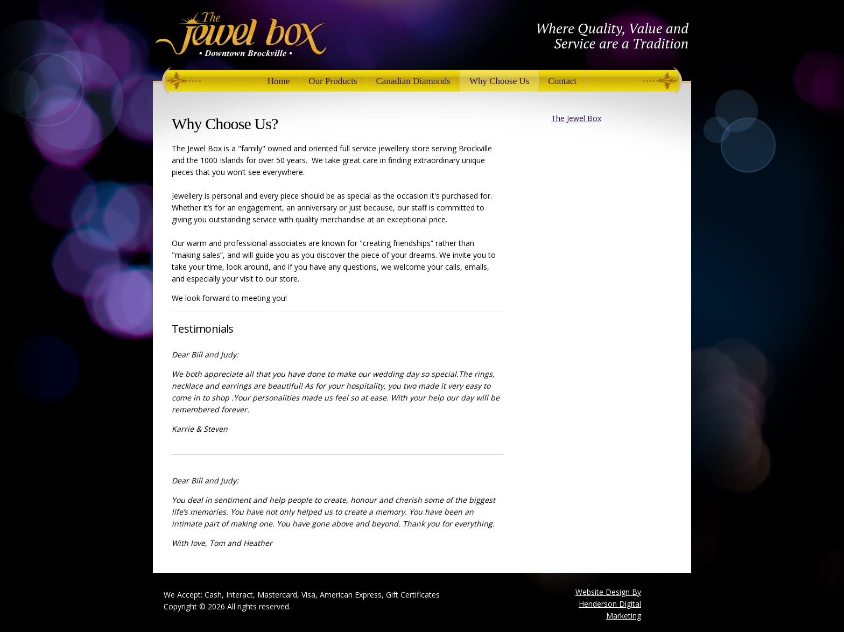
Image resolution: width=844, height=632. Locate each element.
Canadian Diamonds (413, 81)
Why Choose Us (499, 81)
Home (279, 81)
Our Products (332, 81)
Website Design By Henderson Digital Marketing (608, 604)
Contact (562, 81)
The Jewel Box (576, 118)
